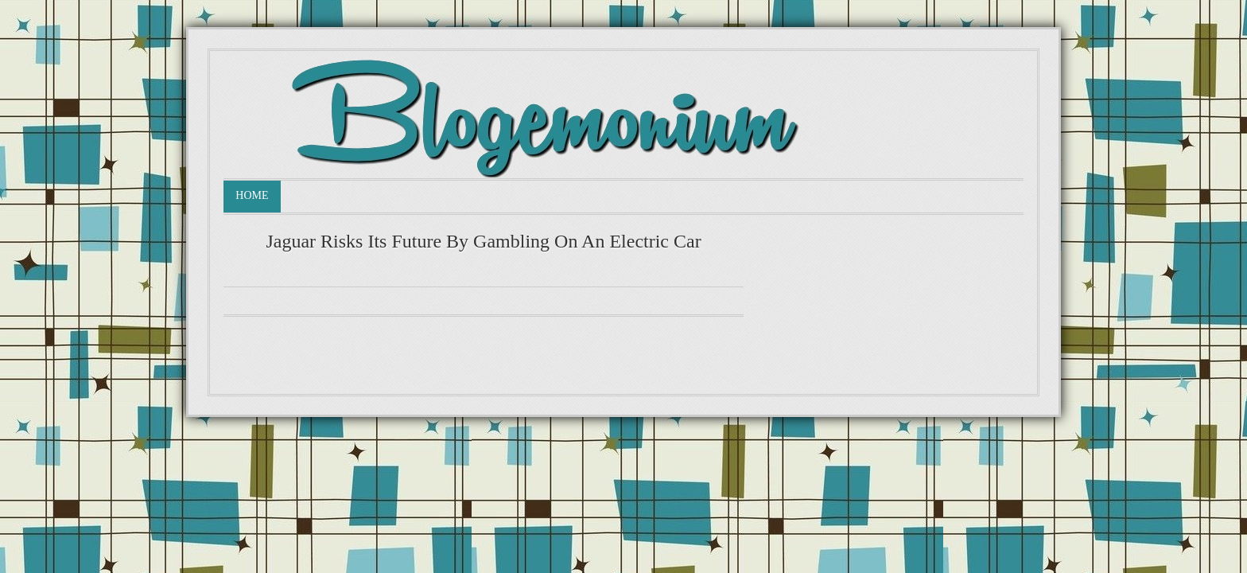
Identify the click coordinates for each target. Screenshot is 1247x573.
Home (251, 195)
